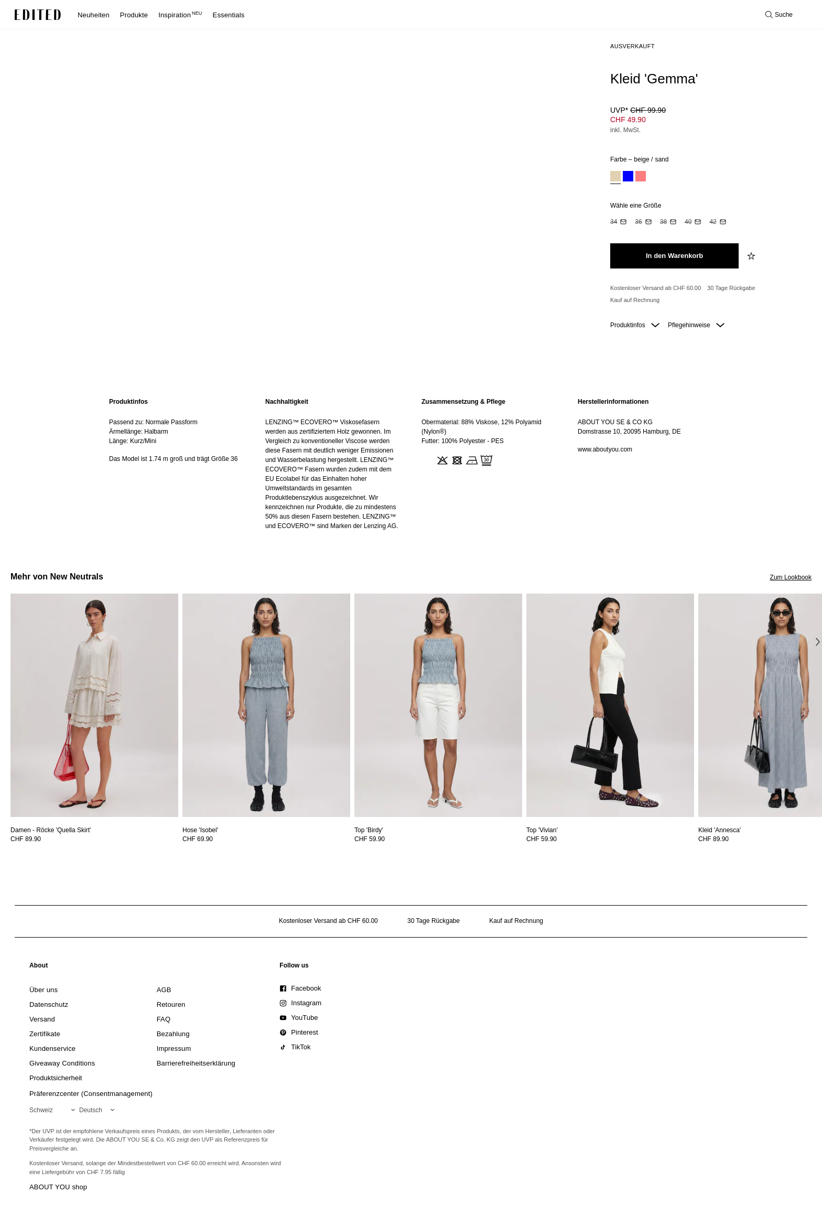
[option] (615, 177)
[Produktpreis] (706, 121)
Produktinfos (634, 325)
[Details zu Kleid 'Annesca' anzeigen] (719, 830)
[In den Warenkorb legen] (674, 255)
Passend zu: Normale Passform (153, 422)
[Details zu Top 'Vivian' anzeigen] (610, 706)
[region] (176, 464)
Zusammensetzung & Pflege (463, 402)
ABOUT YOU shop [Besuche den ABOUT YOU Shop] (58, 1187)
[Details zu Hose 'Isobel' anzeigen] (266, 706)
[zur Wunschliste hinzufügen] (752, 255)
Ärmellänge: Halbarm (138, 431)
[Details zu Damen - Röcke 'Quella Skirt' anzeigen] (94, 706)
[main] (411, 464)
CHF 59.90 (369, 839)
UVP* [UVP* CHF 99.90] (638, 110)
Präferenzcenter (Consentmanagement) (91, 1093)
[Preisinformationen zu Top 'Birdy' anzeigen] (438, 839)
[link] (38, 967)
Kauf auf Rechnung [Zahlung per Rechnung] (634, 300)
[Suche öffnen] (779, 14)
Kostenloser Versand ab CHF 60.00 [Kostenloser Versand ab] (655, 288)
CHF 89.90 (25, 839)
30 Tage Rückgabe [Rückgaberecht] (731, 288)
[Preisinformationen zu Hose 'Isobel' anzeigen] (266, 839)
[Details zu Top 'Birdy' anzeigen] (438, 706)
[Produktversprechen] (706, 294)
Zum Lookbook (791, 577)
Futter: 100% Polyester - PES (462, 441)
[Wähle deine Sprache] (98, 1110)
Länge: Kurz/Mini (132, 441)
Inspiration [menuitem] (180, 15)
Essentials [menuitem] (229, 15)
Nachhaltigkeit (286, 402)
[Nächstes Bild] (818, 642)
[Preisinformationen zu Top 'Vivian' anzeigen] (610, 839)
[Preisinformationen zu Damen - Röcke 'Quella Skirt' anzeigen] (94, 839)
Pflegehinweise (696, 325)
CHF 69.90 (197, 839)
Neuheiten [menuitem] (94, 15)
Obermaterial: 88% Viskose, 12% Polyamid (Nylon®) (481, 426)
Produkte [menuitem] (134, 15)
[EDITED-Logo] (38, 14)
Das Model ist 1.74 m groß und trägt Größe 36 (173, 459)
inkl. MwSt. (625, 130)
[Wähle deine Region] (54, 1110)
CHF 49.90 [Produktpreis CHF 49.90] (628, 119)
